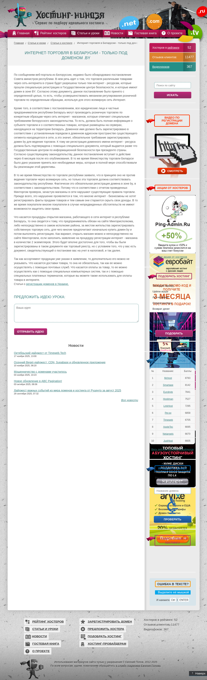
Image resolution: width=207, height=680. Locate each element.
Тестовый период (163, 285)
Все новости (129, 400)
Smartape (168, 385)
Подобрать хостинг (105, 636)
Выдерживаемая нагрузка (163, 321)
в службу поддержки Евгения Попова (138, 665)
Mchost (168, 378)
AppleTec (168, 426)
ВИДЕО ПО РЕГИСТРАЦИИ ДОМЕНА (172, 120)
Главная (19, 42)
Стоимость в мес (163, 326)
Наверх (198, 673)
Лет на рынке (161, 297)
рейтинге (173, 47)
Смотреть (175, 171)
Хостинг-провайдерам (107, 643)
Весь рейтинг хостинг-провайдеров (172, 449)
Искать (172, 95)
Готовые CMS (161, 314)
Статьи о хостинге (61, 42)
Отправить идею (30, 331)
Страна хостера (162, 303)
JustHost (168, 440)
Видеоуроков (160, 66)
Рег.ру (168, 413)
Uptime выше (160, 291)
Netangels (168, 433)
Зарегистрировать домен (110, 621)
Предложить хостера (106, 629)
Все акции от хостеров (172, 256)
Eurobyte (168, 392)
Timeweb (168, 420)
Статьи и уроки (37, 42)
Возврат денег (161, 308)
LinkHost (168, 406)
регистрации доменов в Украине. (47, 284)
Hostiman (168, 399)
